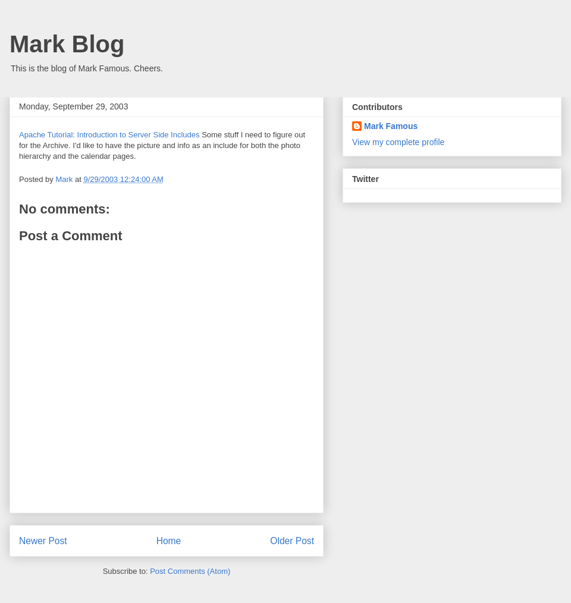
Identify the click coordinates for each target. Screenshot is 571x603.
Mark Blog (67, 44)
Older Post (292, 541)
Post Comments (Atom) (190, 571)
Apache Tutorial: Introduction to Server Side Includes (109, 134)
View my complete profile (398, 142)
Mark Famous (391, 126)
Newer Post (43, 541)
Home (168, 541)
